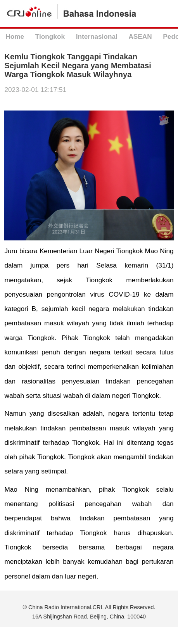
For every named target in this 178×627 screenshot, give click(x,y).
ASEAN (140, 36)
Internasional (97, 36)
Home (14, 36)
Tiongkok (50, 36)
